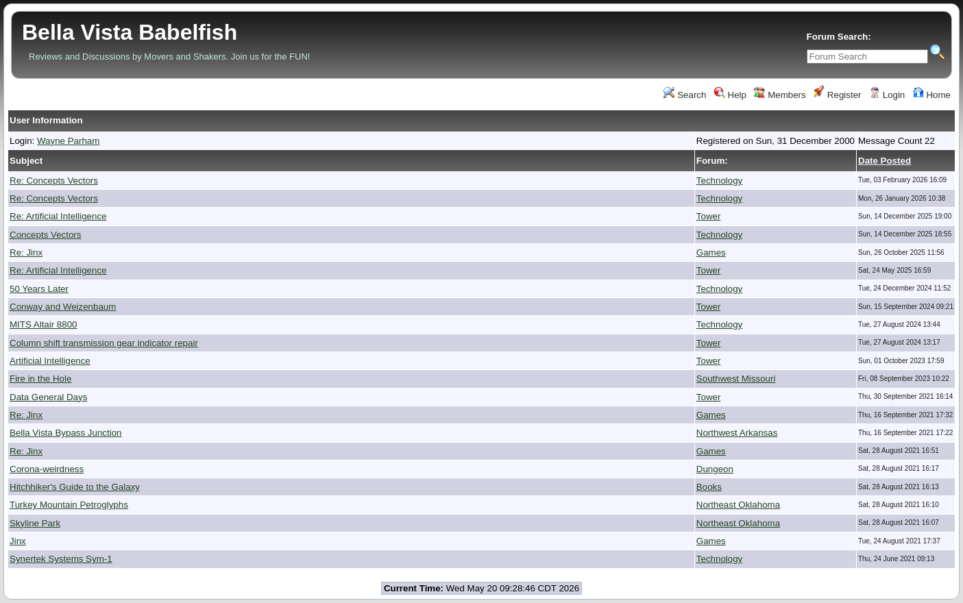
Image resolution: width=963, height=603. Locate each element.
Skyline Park (35, 523)
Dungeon (714, 469)
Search (684, 95)
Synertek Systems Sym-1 (61, 559)
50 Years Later (39, 289)
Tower (708, 216)
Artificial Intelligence (50, 361)
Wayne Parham (68, 141)
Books (709, 487)
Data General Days (48, 397)
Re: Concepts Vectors (54, 180)
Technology (719, 180)
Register (837, 95)
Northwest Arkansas (737, 433)
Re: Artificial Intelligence (58, 216)
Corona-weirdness (47, 469)
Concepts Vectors (45, 235)
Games (711, 252)
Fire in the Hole (40, 378)
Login (887, 95)
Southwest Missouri (736, 378)
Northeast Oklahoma (738, 505)
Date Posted (884, 161)
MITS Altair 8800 (43, 324)
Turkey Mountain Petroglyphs (69, 505)
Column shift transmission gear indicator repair (104, 343)
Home (932, 95)
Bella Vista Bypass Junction (66, 433)
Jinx (18, 541)
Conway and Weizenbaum (63, 307)
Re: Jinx (26, 252)
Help (730, 95)
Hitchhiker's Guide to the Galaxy (75, 487)
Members (779, 95)
